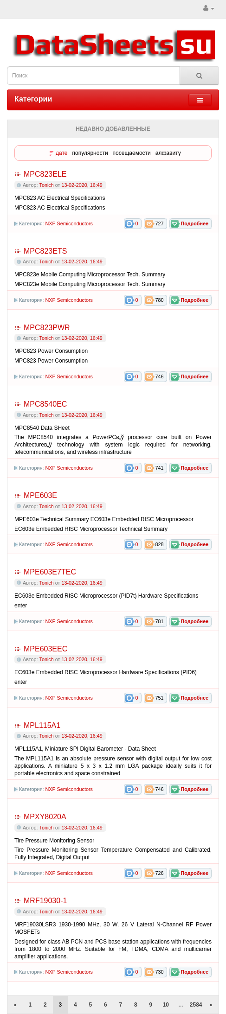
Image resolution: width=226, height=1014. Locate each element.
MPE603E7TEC (50, 572)
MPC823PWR (47, 328)
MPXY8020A (45, 817)
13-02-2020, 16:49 (81, 185)
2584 (196, 1004)
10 (166, 1004)
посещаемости (132, 153)
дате (61, 153)
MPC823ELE (45, 174)
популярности (90, 153)
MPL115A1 (42, 725)
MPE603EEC (45, 649)
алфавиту (168, 153)
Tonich (46, 185)
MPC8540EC (45, 404)
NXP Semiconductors (68, 223)
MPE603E (40, 495)
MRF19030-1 (45, 901)
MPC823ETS (45, 251)
